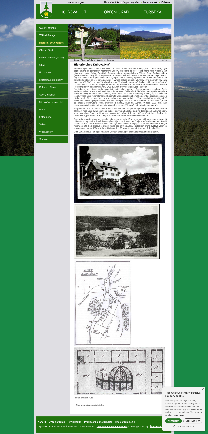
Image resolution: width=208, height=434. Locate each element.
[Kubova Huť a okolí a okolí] (153, 11)
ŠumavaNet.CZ (157, 426)
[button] (183, 426)
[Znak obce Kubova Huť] (51, 20)
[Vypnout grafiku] (131, 2)
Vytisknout (75, 422)
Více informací (178, 415)
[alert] (183, 409)
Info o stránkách (124, 422)
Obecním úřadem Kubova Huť (112, 426)
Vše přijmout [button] (173, 421)
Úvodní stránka (57, 422)
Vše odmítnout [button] (193, 421)
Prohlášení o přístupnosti (98, 422)
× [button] (203, 389)
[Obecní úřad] (116, 11)
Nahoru (42, 422)
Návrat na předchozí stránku (90, 405)
